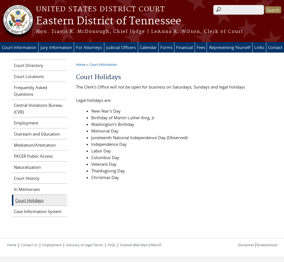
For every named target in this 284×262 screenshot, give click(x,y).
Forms (166, 47)
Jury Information (56, 47)
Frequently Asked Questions (30, 91)
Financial (184, 47)
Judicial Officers (121, 47)
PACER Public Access (33, 156)
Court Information (19, 47)
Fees (201, 47)
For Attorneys (89, 47)
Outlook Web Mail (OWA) (140, 245)
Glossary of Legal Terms (84, 245)
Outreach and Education (37, 134)
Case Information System (38, 211)
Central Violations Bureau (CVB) (38, 108)
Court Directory (28, 65)
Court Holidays (29, 200)
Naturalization (27, 167)
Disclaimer (246, 245)
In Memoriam (27, 189)
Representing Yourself (229, 47)
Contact (275, 47)
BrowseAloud (267, 245)
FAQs (112, 245)
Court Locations (29, 76)
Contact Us (29, 245)
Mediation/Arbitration (35, 145)
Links (259, 47)
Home (80, 64)
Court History (26, 178)
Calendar (148, 47)
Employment (26, 123)
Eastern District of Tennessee (108, 21)
